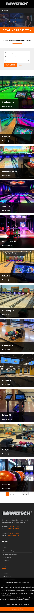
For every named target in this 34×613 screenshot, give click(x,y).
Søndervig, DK (8, 311)
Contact (5, 573)
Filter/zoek (10, 65)
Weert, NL (6, 206)
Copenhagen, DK (9, 241)
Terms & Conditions (9, 579)
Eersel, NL (6, 137)
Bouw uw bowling (8, 551)
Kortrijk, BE (7, 380)
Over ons (6, 560)
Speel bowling (7, 557)
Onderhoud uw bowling (10, 554)
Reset (20, 65)
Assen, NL (6, 484)
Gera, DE (6, 450)
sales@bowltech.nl (13, 535)
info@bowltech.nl (13, 533)
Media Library (7, 576)
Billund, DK (6, 276)
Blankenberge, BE (9, 171)
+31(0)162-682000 (13, 529)
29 (20, 494)
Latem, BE (6, 415)
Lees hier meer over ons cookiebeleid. (17, 608)
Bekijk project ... (7, 106)
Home (10, 22)
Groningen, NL (8, 102)
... (17, 494)
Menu (5, 10)
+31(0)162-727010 (14, 526)
